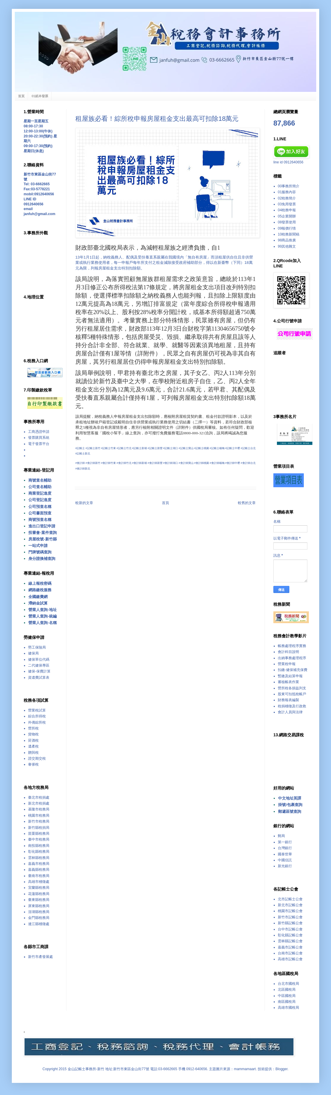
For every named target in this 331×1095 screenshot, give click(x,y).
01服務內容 (287, 192)
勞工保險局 (37, 647)
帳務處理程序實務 (292, 646)
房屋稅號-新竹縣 (42, 539)
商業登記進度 (39, 493)
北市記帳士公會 (290, 899)
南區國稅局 (287, 1002)
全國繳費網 (38, 596)
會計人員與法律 (290, 712)
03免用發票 (287, 204)
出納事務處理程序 (292, 658)
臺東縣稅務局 (38, 900)
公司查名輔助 (39, 487)
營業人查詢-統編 (42, 616)
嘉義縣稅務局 (38, 869)
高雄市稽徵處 (38, 882)
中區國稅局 (287, 996)
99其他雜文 (287, 246)
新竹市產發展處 (40, 957)
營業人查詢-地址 (42, 609)
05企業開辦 (287, 216)
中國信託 (285, 860)
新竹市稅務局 (38, 821)
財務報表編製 (288, 700)
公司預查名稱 (39, 506)
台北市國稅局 (288, 984)
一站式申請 (38, 545)
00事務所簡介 (288, 186)
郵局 (281, 836)
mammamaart (245, 1069)
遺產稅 (33, 746)
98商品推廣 (287, 240)
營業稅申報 (287, 664)
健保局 (33, 653)
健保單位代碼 (38, 659)
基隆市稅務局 (38, 809)
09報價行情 (287, 228)
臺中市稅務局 (38, 839)
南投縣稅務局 (38, 846)
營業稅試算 (37, 710)
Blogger (281, 1069)
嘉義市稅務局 (38, 864)
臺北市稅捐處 (38, 797)
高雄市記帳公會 (290, 959)
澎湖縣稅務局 (38, 912)
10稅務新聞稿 (288, 234)
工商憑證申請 (38, 432)
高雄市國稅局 (288, 1007)
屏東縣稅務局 (38, 906)
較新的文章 (84, 503)
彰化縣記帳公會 (290, 935)
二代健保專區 (38, 665)
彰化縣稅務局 (38, 851)
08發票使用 (287, 222)
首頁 (21, 96)
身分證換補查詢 (41, 558)
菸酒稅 (33, 740)
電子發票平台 (38, 444)
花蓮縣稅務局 (38, 894)
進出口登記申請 (41, 526)
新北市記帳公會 (290, 905)
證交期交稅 (37, 758)
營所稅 (33, 728)
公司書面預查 (39, 513)
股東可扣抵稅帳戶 (292, 694)
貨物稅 (33, 734)
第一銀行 (285, 842)
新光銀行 (285, 866)
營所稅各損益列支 (292, 688)
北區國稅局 (287, 989)
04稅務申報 (287, 210)
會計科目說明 (288, 652)
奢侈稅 (33, 764)
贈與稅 (33, 752)
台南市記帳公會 (290, 953)
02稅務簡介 (287, 198)
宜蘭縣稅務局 (38, 888)
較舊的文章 (247, 503)
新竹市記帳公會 (290, 917)
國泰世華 (285, 854)
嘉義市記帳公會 (290, 947)
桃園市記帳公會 (290, 911)
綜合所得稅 (37, 716)
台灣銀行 (285, 848)
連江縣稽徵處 (38, 924)
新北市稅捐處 (38, 803)
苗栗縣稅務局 (38, 833)
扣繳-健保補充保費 (292, 670)
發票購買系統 (38, 438)
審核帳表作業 (288, 682)
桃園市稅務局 (38, 815)
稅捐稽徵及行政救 (292, 706)
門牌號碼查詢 (39, 552)
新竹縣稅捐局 (38, 828)
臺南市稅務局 (38, 876)
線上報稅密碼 (39, 583)
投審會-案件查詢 (42, 532)
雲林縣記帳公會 (290, 941)
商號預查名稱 (39, 519)
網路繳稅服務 (39, 590)
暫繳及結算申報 (290, 676)
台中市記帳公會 (290, 929)
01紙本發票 (40, 96)
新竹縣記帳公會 (290, 923)
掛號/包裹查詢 (290, 804)
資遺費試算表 (38, 677)
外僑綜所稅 (37, 722)
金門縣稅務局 (38, 918)
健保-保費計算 (39, 671)
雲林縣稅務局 (38, 858)
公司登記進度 (39, 500)
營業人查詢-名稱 (42, 622)
